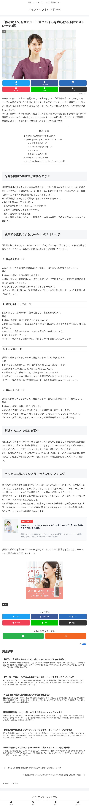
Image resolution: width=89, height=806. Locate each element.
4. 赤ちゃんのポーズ (38, 155)
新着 (5, 606)
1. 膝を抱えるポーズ (38, 144)
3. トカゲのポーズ (37, 151)
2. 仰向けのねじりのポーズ (41, 147)
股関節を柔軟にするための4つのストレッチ (44, 140)
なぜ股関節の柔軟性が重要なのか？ (41, 136)
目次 (41, 131)
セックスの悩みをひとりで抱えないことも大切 (45, 162)
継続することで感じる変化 (37, 159)
